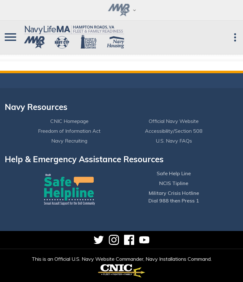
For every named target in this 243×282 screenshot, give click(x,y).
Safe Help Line (174, 173)
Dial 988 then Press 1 (173, 200)
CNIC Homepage (69, 121)
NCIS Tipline (173, 183)
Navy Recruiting (69, 141)
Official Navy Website (174, 121)
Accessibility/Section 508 (173, 131)
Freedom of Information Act (69, 131)
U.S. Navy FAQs (174, 141)
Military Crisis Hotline (174, 193)
